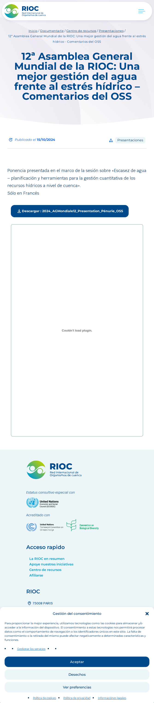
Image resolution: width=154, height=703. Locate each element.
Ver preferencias (77, 697)
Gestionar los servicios (31, 659)
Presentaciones (111, 31)
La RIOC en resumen (47, 559)
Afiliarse (36, 575)
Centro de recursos (81, 31)
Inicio (33, 31)
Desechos (77, 684)
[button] (147, 623)
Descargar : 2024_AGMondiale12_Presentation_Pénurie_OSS (69, 211)
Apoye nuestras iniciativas (51, 564)
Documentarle (52, 31)
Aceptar (77, 672)
